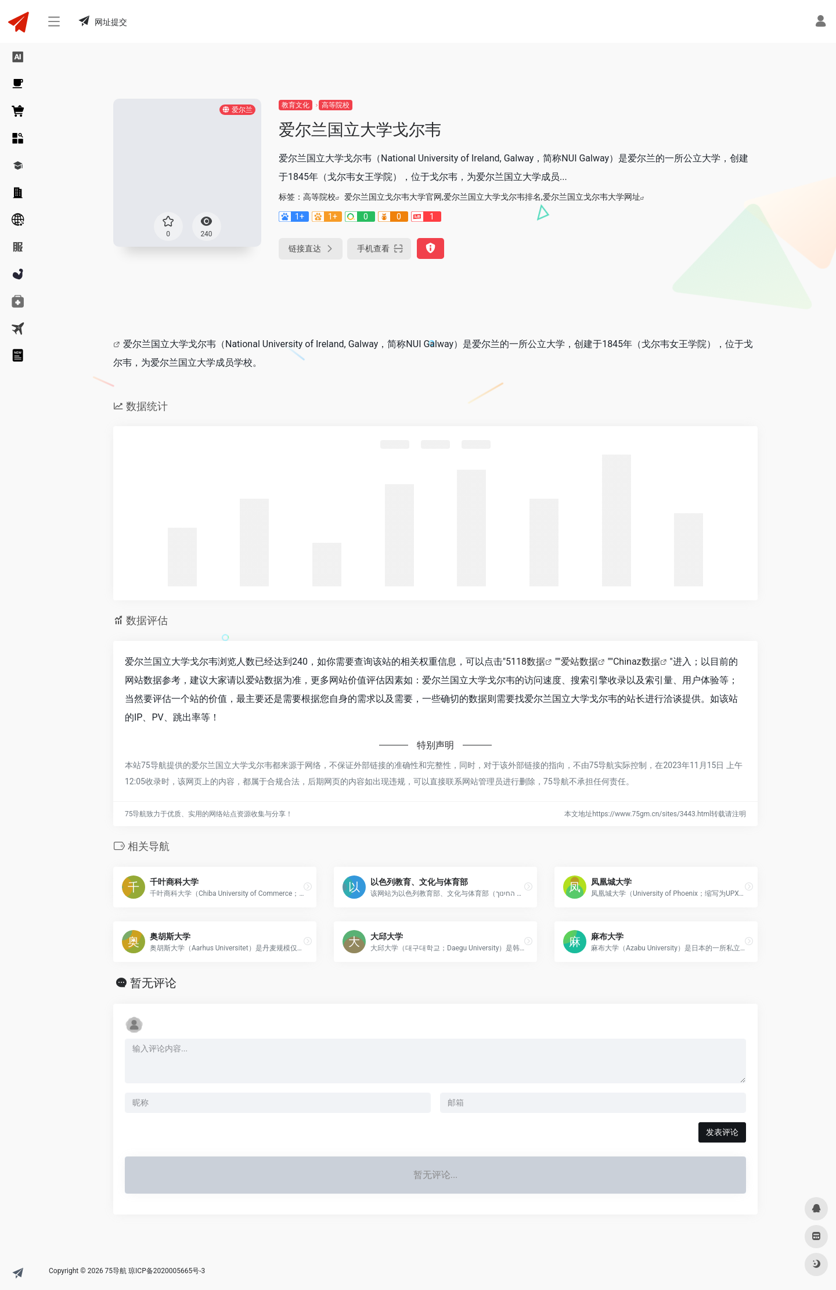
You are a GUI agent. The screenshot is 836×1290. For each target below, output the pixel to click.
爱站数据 (579, 661)
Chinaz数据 (636, 661)
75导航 (116, 1271)
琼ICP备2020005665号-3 (166, 1271)
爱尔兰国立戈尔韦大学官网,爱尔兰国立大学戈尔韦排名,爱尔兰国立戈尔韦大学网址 (492, 196)
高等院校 (335, 105)
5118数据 (525, 661)
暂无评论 (153, 983)
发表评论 (722, 1132)
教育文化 (295, 105)
